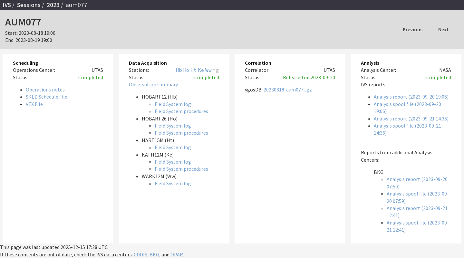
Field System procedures (181, 111)
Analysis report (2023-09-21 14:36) (411, 118)
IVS (7, 5)
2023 (53, 5)
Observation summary (153, 84)
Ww (208, 70)
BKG (154, 254)
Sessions (29, 5)
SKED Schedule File (46, 96)
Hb (179, 70)
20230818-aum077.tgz (288, 89)
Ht (193, 70)
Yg (216, 70)
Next (443, 29)
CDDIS (140, 254)
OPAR (176, 254)
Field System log (173, 104)
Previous (412, 29)
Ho (186, 70)
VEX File (34, 104)
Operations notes (45, 89)
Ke (201, 70)
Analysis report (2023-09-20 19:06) (411, 96)
